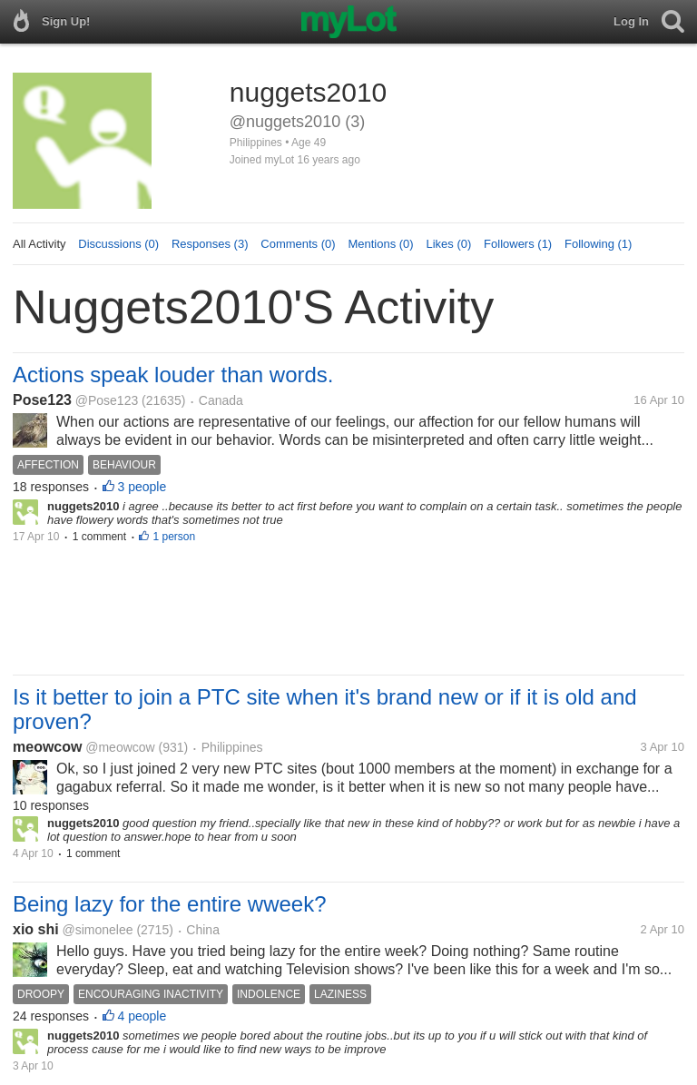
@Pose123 (106, 400)
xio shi (36, 929)
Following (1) (598, 244)
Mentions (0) (380, 244)
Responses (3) (210, 244)
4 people (142, 1016)
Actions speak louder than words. (173, 374)
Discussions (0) (118, 244)
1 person (173, 536)
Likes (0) (448, 244)
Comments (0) (297, 244)
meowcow (47, 747)
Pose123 (42, 400)
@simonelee (97, 929)
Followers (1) (518, 244)
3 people (142, 486)
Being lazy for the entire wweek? (170, 904)
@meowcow (119, 747)
